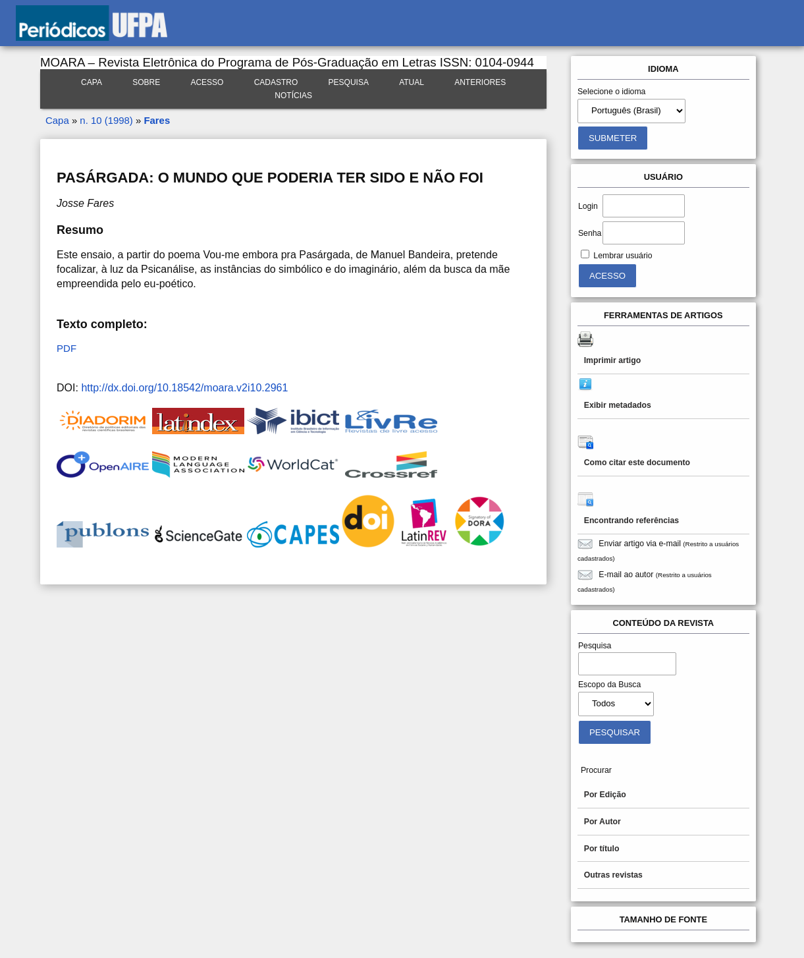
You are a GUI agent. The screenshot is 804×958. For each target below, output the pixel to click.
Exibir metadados (617, 405)
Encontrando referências (631, 520)
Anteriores (480, 82)
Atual (411, 82)
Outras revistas (613, 875)
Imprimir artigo (612, 360)
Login (588, 206)
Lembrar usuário (622, 255)
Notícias (293, 95)
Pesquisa (349, 82)
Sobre (146, 82)
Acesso (206, 82)
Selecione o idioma (611, 91)
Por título (602, 848)
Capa (91, 82)
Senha (589, 233)
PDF (66, 348)
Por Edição (605, 794)
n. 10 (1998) (106, 120)
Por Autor (602, 821)
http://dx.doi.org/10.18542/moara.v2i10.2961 (184, 387)
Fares (157, 120)
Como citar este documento (637, 462)
